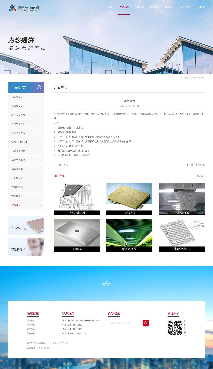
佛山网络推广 (44, 348)
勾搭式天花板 (18, 151)
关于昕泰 (185, 7)
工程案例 (139, 7)
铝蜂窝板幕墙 (18, 160)
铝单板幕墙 (17, 169)
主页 (193, 78)
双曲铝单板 (17, 178)
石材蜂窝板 (17, 187)
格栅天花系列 (18, 115)
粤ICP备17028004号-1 (37, 343)
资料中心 (154, 7)
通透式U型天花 (19, 124)
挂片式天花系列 (19, 133)
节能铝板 (16, 196)
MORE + (201, 176)
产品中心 (124, 7)
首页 (111, 7)
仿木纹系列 (17, 106)
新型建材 (16, 205)
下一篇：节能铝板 (195, 164)
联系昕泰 (200, 7)
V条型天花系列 (19, 142)
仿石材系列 (17, 97)
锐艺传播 (64, 343)
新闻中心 (169, 7)
